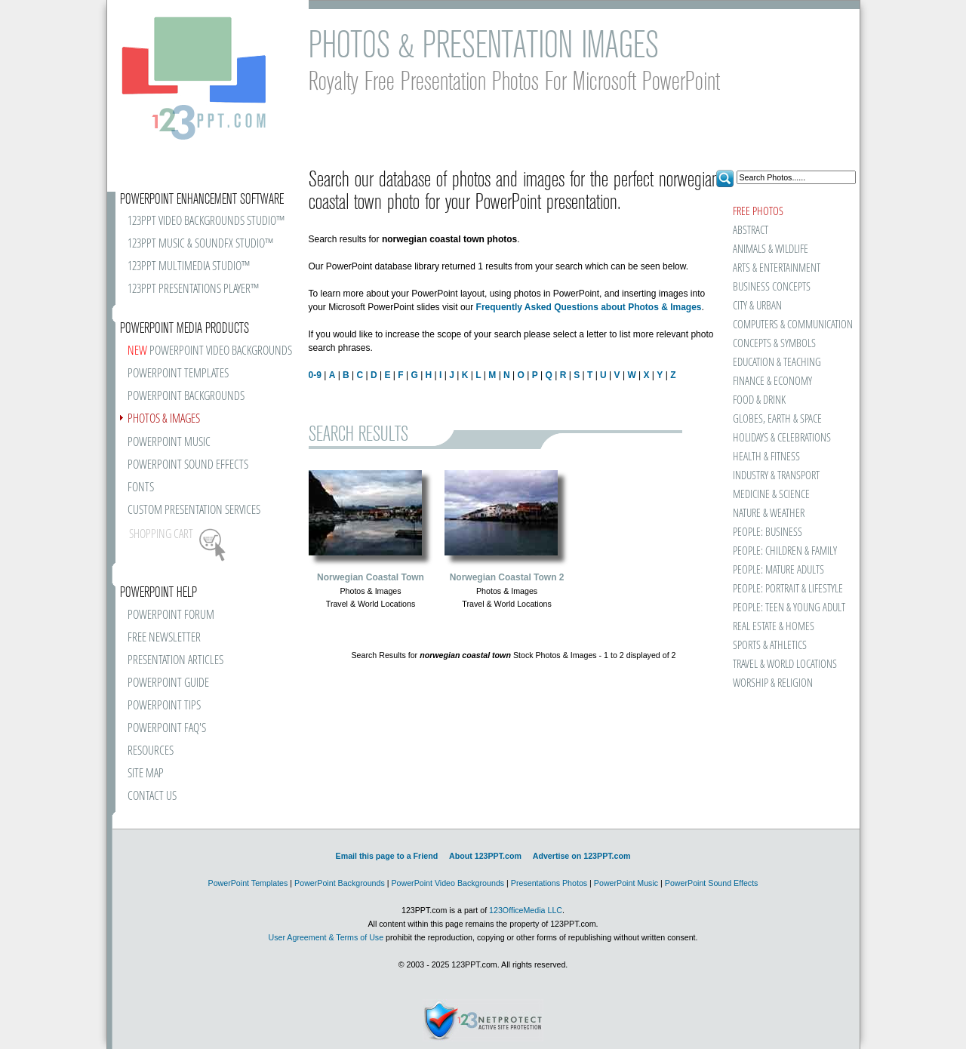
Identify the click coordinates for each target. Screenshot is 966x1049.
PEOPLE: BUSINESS (767, 532)
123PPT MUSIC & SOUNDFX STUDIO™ (200, 244)
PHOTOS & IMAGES (164, 419)
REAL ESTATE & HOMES (773, 626)
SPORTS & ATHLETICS (770, 645)
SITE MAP (146, 774)
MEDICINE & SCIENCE (771, 494)
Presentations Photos (549, 882)
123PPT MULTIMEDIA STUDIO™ (189, 267)
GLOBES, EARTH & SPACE (777, 419)
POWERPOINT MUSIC (169, 442)
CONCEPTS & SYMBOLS (774, 343)
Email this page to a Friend (387, 855)
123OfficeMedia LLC (525, 910)
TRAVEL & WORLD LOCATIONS (785, 664)
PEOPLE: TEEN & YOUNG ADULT (789, 607)
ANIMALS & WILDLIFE (770, 249)
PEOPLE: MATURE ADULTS (778, 570)
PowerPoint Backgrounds (339, 882)
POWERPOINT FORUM (171, 615)
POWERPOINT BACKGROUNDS (186, 396)
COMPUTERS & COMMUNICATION (792, 324)
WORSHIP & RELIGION (773, 683)
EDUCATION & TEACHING (777, 362)
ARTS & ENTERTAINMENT (776, 268)
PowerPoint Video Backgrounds (447, 882)
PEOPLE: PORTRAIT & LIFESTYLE (788, 589)
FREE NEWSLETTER (164, 638)
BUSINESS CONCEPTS (772, 287)
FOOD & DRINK (759, 400)
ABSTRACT (750, 230)
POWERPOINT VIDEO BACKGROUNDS (210, 351)
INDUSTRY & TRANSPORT (776, 475)
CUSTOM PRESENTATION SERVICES (194, 510)
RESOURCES (151, 751)
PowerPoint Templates (248, 882)
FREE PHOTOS (758, 211)
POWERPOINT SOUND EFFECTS (188, 465)
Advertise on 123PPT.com (582, 855)
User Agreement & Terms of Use (325, 937)
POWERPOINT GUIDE (168, 683)
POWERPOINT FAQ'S (167, 728)
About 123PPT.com (485, 855)
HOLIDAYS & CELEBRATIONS (782, 438)
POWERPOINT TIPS (164, 706)
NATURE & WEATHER (768, 513)
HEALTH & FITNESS (766, 457)
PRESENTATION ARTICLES (175, 661)
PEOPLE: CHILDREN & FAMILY (785, 551)
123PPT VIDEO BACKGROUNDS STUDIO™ (206, 221)
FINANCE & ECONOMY (772, 381)
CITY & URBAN (757, 306)
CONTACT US (152, 796)
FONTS (141, 488)
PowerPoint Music (626, 882)
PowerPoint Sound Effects (711, 882)
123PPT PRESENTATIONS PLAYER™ (193, 289)
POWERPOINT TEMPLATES (178, 374)
